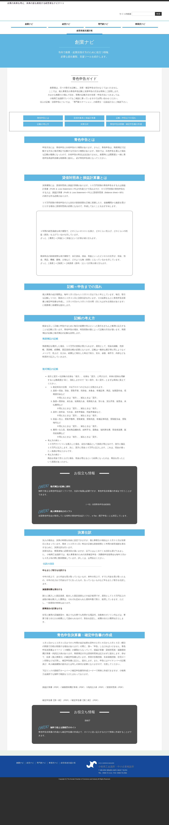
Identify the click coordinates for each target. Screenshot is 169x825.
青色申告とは (43, 119)
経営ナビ (66, 25)
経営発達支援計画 (84, 31)
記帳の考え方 (43, 125)
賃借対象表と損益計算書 (84, 119)
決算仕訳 (84, 125)
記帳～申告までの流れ (126, 119)
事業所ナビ (140, 25)
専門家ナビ (103, 25)
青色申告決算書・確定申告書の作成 (126, 125)
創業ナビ (29, 25)
